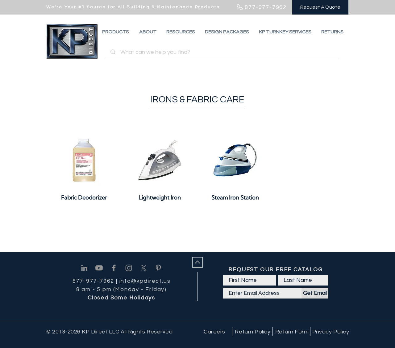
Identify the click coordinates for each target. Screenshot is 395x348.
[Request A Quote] (320, 7)
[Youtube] (99, 268)
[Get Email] (314, 293)
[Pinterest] (158, 268)
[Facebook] (114, 268)
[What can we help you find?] (223, 52)
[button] (332, 31)
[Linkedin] (84, 268)
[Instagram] (128, 268)
